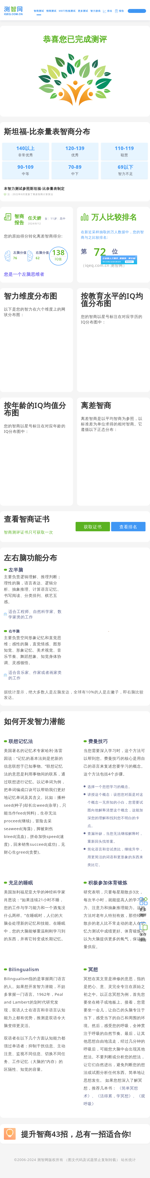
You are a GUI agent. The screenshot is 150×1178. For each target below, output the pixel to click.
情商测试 (51, 11)
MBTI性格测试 (67, 11)
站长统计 (128, 1159)
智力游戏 (95, 11)
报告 (119, 11)
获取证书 (93, 527)
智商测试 (39, 11)
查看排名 (128, 527)
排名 (107, 11)
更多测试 (83, 11)
